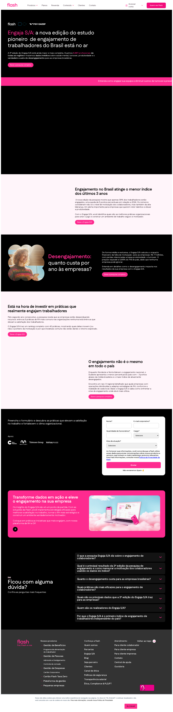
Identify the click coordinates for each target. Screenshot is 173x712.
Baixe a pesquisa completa (20, 65)
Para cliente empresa (125, 649)
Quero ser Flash (156, 5)
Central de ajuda (123, 661)
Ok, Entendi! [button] (131, 706)
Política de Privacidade (105, 700)
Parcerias (89, 649)
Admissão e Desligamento (54, 660)
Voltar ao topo (144, 641)
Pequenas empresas (53, 685)
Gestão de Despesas (54, 668)
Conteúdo (68, 5)
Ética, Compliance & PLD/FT (98, 682)
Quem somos (91, 645)
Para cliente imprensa (125, 653)
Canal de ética (92, 670)
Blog (87, 657)
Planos (44, 5)
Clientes (81, 5)
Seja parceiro (91, 661)
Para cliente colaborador (126, 645)
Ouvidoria (119, 665)
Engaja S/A (90, 653)
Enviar (133, 465)
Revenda (55, 5)
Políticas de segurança (96, 674)
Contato (92, 5)
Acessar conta (134, 5)
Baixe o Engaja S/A (84, 222)
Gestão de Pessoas (53, 656)
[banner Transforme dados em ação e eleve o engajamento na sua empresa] (86, 514)
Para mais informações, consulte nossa (84, 700)
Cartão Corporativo (52, 672)
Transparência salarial (95, 678)
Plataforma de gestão (54, 681)
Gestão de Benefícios (54, 645)
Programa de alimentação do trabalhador (54, 650)
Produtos (32, 5)
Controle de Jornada (52, 664)
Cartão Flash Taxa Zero (55, 676)
